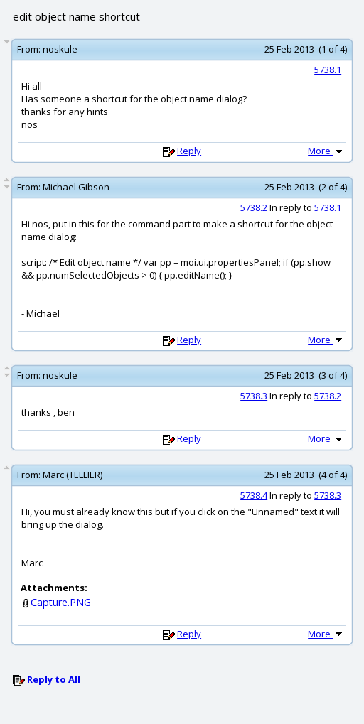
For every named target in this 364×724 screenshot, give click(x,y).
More (326, 150)
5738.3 (253, 395)
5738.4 (253, 495)
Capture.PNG (61, 602)
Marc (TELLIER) (72, 474)
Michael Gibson (76, 186)
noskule (60, 49)
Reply (189, 150)
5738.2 (253, 207)
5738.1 (327, 69)
